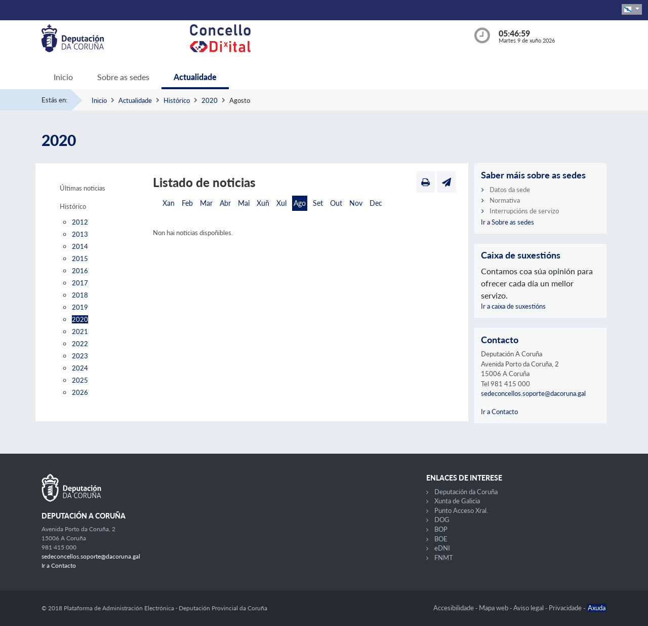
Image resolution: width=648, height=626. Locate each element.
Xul (281, 203)
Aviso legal (529, 608)
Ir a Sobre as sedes (507, 222)
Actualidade (195, 77)
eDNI (442, 548)
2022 (80, 344)
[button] (632, 9)
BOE (441, 539)
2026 (80, 392)
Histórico (177, 100)
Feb (187, 203)
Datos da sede (510, 190)
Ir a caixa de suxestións (513, 306)
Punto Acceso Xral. (461, 510)
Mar (206, 203)
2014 (80, 246)
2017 (80, 283)
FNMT (443, 558)
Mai (244, 203)
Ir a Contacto (499, 412)
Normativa (505, 200)
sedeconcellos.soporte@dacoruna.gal (533, 393)
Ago (300, 203)
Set (318, 203)
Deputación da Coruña (466, 492)
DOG (442, 519)
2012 (80, 222)
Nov (355, 203)
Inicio (63, 77)
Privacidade (566, 608)
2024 (80, 368)
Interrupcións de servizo (524, 211)
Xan (169, 203)
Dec (376, 203)
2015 (80, 258)
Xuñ (263, 203)
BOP (441, 529)
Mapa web (494, 608)
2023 (80, 356)
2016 (80, 271)
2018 (80, 295)
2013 (80, 234)
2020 (209, 100)
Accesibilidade (454, 608)
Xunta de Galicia (457, 501)
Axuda (596, 608)
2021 (80, 331)
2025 (80, 380)
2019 (80, 307)
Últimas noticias (82, 188)
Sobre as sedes (123, 77)
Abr (225, 203)
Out (336, 203)
